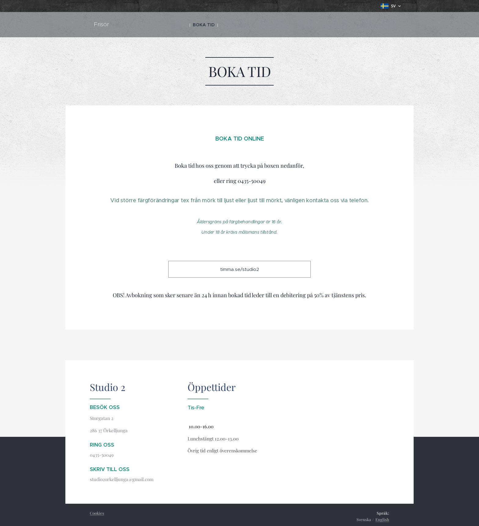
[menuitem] (202, 24)
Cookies (97, 513)
